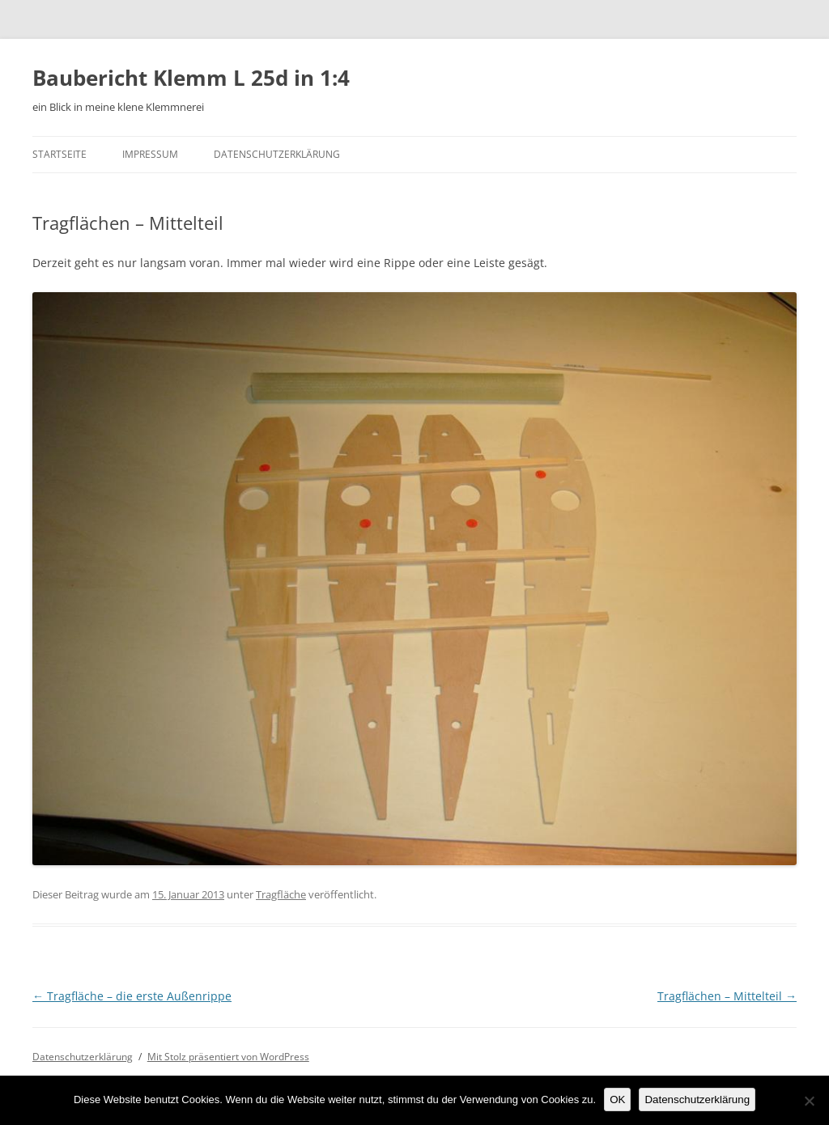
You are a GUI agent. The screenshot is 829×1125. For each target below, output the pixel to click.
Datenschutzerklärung (277, 154)
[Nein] (809, 1101)
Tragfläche (281, 894)
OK (617, 1099)
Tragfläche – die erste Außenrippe (132, 996)
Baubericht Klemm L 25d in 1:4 (191, 77)
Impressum (150, 154)
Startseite (59, 154)
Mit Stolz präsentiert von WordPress (228, 1056)
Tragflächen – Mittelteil (727, 996)
